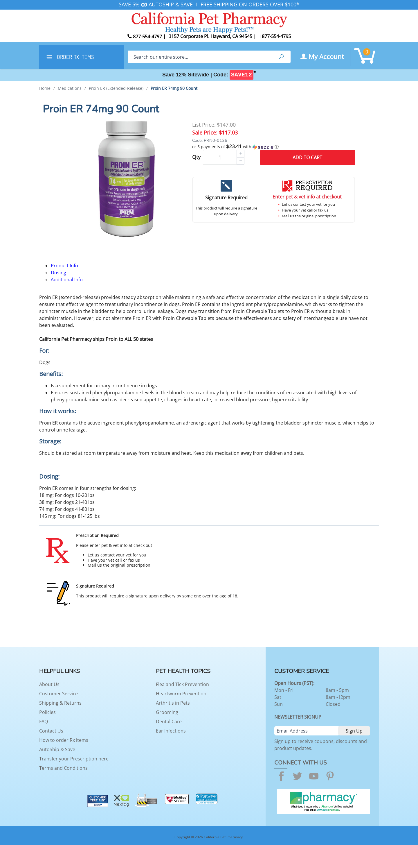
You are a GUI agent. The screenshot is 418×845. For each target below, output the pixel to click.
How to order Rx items (63, 740)
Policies (47, 712)
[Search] (200, 57)
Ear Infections (171, 731)
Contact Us (51, 731)
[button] (273, 147)
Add (307, 157)
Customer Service (58, 693)
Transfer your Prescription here (74, 759)
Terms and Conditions (63, 768)
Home (45, 88)
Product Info (64, 265)
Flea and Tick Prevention (182, 684)
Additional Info (67, 279)
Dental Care (169, 721)
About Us (49, 684)
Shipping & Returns (60, 703)
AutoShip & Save (57, 749)
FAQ (43, 721)
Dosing (58, 272)
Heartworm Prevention (181, 693)
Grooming (167, 712)
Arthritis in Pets (173, 703)
